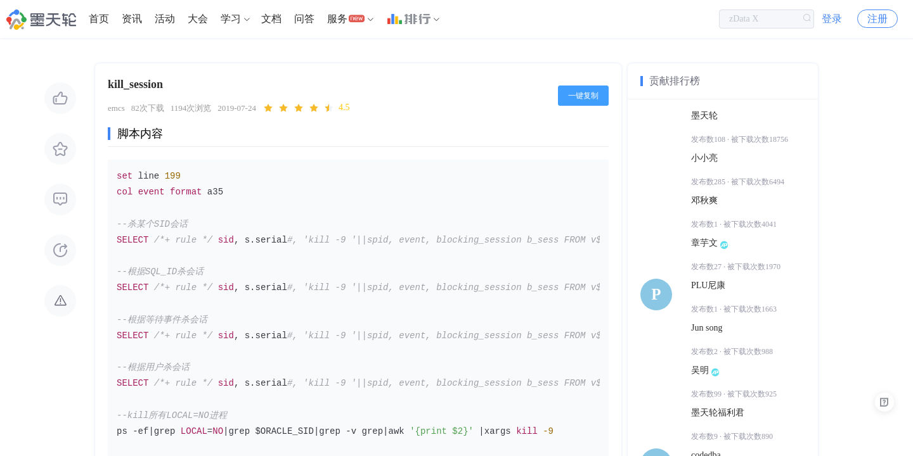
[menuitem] (99, 19)
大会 (198, 18)
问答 (304, 18)
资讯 (132, 18)
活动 (165, 18)
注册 (877, 18)
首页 (99, 18)
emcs (116, 108)
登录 (832, 18)
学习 (231, 18)
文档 (271, 18)
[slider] (306, 108)
